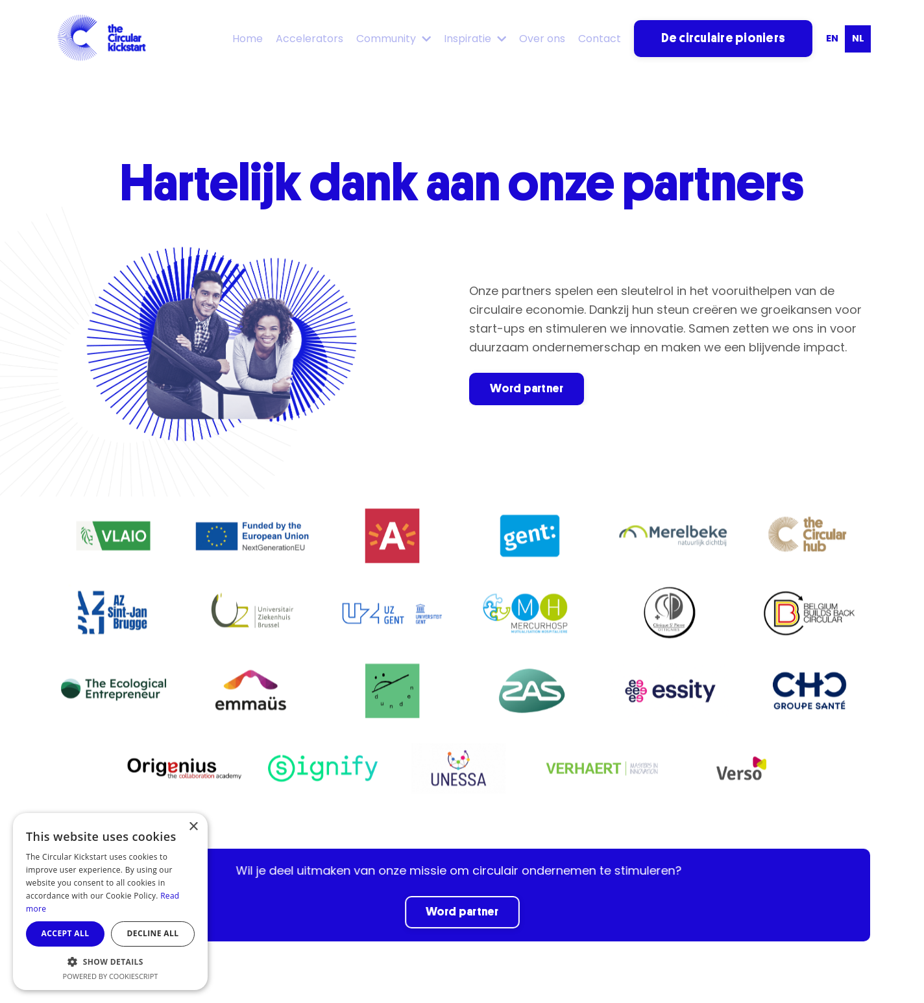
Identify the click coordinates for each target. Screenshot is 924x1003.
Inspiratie (475, 38)
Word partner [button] (526, 388)
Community (393, 38)
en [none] (832, 38)
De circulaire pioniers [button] (723, 38)
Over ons (542, 38)
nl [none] (858, 38)
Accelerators (309, 38)
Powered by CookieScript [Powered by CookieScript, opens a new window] (110, 976)
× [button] (193, 827)
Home (247, 38)
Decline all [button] (153, 933)
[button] (110, 961)
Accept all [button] (66, 933)
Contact (599, 38)
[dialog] (110, 901)
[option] (832, 39)
